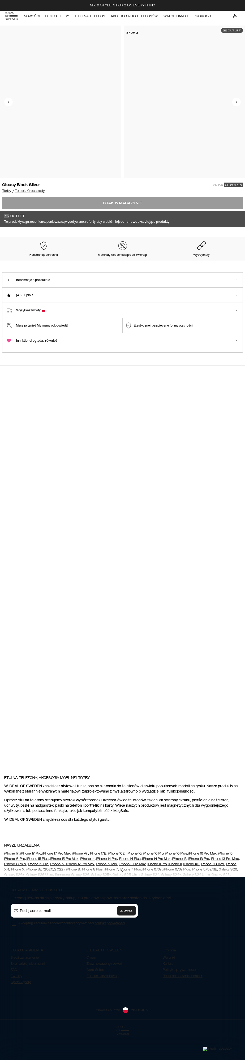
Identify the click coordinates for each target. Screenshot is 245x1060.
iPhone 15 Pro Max (64, 885)
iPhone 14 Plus (130, 885)
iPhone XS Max (212, 891)
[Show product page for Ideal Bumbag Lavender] (197, 572)
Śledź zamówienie (25, 984)
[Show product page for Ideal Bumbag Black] (147, 572)
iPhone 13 (179, 885)
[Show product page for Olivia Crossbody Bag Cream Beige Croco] (197, 652)
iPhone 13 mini (15, 891)
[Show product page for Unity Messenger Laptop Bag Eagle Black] (98, 733)
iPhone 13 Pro (198, 885)
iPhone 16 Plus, (176, 880)
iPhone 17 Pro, (31, 880)
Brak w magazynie (122, 203)
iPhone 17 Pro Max (56, 880)
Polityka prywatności (179, 996)
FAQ (14, 996)
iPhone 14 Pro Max (156, 885)
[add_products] (90, 473)
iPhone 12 (57, 891)
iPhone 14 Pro (106, 885)
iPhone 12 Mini (106, 891)
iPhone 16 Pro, (153, 880)
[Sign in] (236, 18)
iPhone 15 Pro (14, 885)
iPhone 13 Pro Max (225, 885)
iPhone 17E (98, 880)
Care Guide (95, 996)
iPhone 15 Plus (37, 885)
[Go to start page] (12, 18)
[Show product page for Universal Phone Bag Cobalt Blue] (197, 733)
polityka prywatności (109, 949)
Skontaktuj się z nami (28, 990)
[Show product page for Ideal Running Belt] (147, 652)
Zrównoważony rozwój (104, 990)
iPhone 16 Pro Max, (202, 880)
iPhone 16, (134, 880)
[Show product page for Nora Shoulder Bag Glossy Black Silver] (98, 572)
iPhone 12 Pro (38, 891)
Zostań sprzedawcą (102, 1002)
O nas (91, 984)
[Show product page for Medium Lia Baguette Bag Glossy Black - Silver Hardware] (48, 572)
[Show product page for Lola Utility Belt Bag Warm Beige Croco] (147, 733)
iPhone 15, (225, 880)
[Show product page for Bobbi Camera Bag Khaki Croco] (48, 733)
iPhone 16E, (116, 880)
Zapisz (126, 937)
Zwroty (16, 1002)
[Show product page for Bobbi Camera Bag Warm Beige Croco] (98, 652)
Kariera (168, 990)
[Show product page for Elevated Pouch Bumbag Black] (48, 652)
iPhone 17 (11, 880)
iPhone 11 (175, 891)
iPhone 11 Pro (157, 891)
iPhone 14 (87, 885)
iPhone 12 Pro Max (79, 891)
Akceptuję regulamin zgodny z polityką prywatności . (72, 949)
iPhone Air (80, 880)
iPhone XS (191, 891)
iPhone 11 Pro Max (132, 891)
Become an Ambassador (183, 1002)
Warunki (169, 984)
